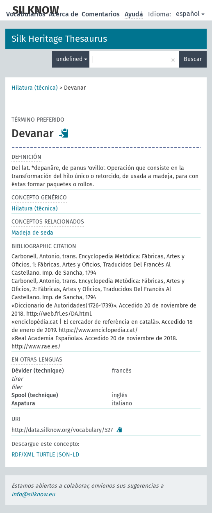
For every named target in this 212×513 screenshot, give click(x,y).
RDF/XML (22, 454)
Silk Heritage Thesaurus (59, 38)
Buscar (193, 59)
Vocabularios (26, 14)
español (190, 14)
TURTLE (45, 454)
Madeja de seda (32, 232)
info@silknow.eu (33, 494)
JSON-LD (68, 454)
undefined (71, 59)
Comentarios (101, 14)
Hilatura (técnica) (34, 87)
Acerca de (64, 14)
